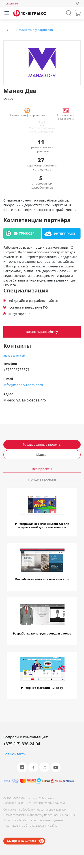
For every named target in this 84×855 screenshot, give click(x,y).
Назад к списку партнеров (34, 30)
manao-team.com (14, 355)
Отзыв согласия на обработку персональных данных (39, 815)
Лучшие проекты (42, 479)
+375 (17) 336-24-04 (21, 743)
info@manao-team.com (23, 384)
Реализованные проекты (42, 444)
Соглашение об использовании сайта (32, 825)
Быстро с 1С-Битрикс (21, 840)
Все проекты (42, 469)
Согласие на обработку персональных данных (34, 809)
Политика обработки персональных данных (33, 820)
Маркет (42, 454)
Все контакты (14, 754)
